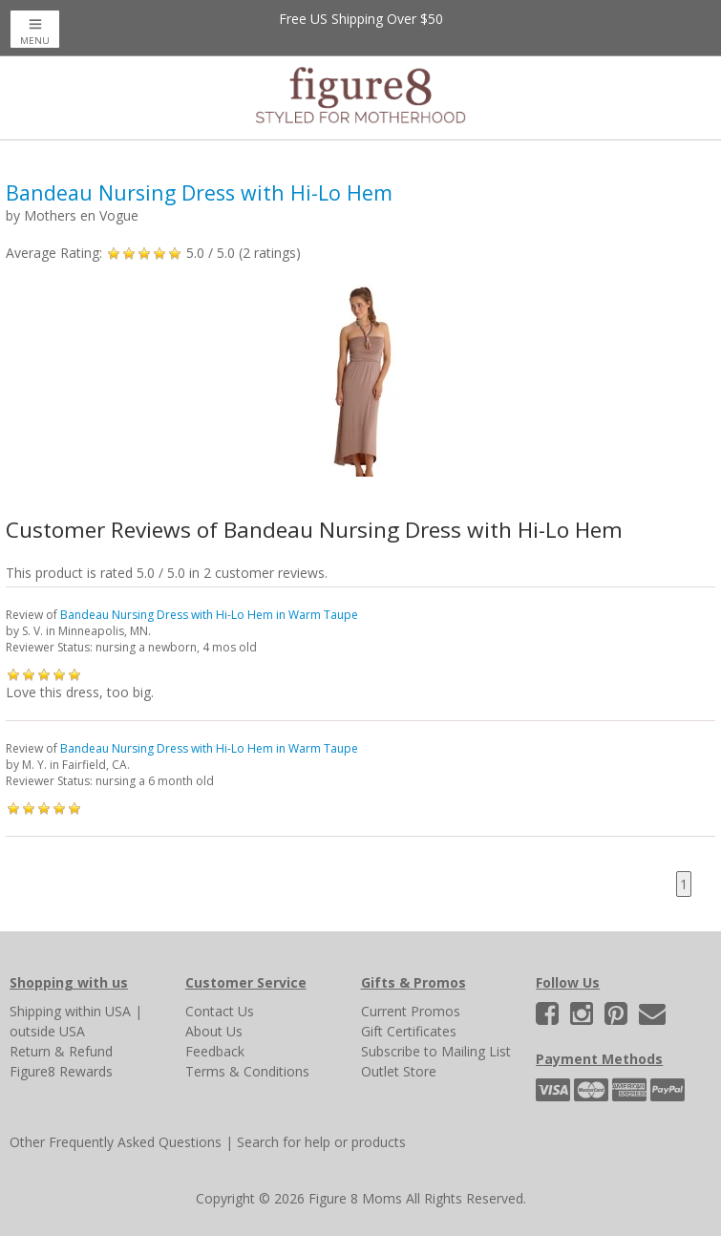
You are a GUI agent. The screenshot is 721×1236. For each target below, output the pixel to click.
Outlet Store (398, 1071)
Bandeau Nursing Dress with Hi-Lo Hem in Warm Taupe (209, 615)
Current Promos (410, 1011)
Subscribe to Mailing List (436, 1051)
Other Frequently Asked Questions (116, 1142)
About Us (214, 1031)
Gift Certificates (408, 1031)
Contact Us (219, 1011)
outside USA (47, 1031)
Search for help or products (321, 1142)
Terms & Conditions (247, 1071)
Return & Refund (61, 1051)
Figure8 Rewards (61, 1071)
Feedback (214, 1051)
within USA (98, 1011)
